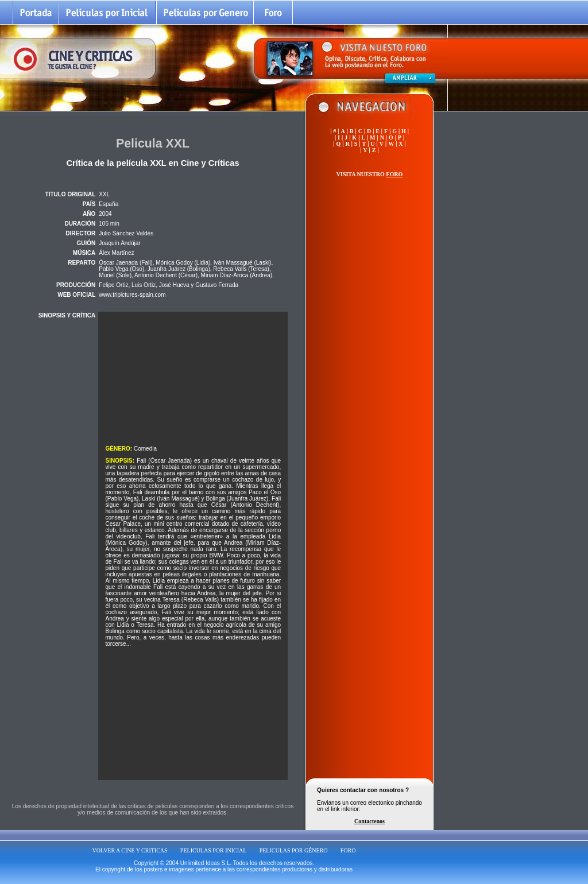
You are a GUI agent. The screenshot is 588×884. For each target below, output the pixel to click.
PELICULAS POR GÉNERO (294, 850)
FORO (348, 850)
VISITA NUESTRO (369, 174)
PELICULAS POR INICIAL (213, 850)
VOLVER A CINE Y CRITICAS (130, 850)
